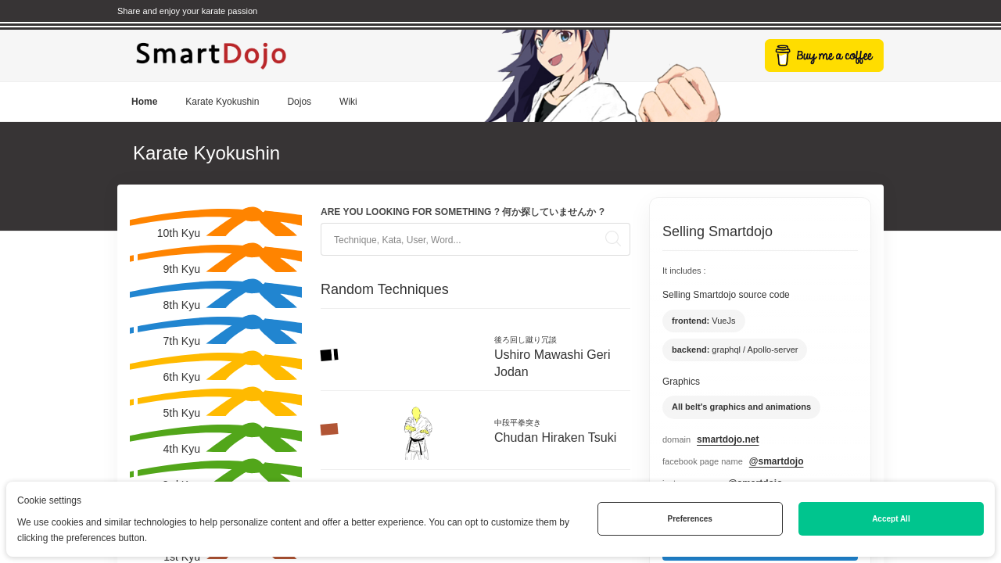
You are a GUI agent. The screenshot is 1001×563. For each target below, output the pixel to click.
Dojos (299, 101)
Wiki (348, 101)
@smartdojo (776, 461)
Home (144, 101)
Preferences (690, 519)
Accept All (891, 519)
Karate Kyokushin (222, 101)
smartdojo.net (728, 439)
